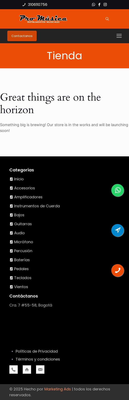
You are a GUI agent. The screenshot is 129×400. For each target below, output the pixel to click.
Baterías (22, 259)
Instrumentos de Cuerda (37, 206)
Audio (19, 232)
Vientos (21, 286)
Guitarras (23, 224)
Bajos (19, 215)
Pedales (21, 268)
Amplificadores (28, 197)
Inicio (19, 179)
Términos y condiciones (38, 359)
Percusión (23, 250)
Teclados (22, 277)
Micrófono (23, 241)
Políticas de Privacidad (37, 351)
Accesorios (24, 188)
